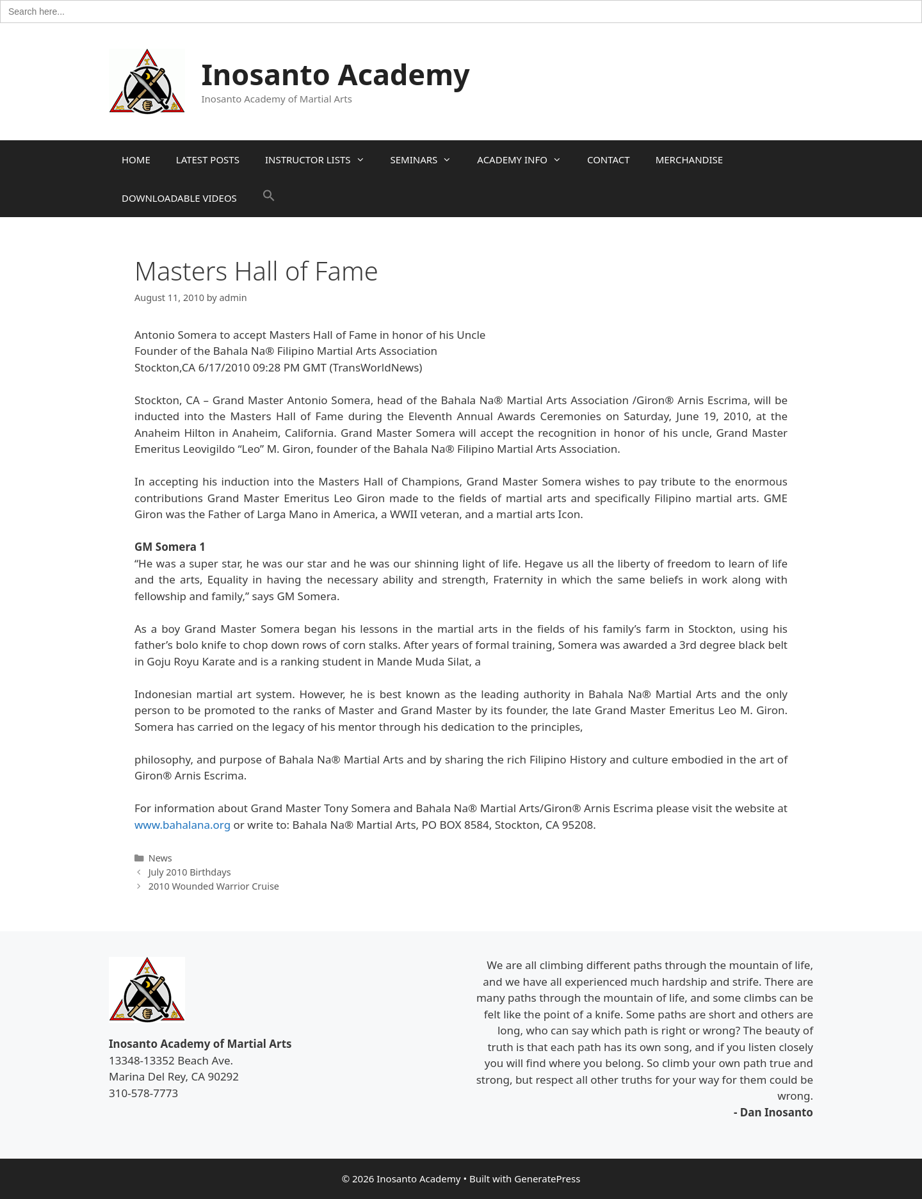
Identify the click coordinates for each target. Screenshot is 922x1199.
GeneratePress (547, 1178)
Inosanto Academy (336, 74)
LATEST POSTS (207, 159)
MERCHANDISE (689, 159)
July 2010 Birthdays (190, 872)
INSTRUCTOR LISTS (321, 159)
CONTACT (608, 159)
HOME (136, 159)
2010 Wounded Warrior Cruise (214, 886)
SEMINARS (428, 159)
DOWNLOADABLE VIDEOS (179, 198)
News (160, 858)
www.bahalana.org (182, 824)
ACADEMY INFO (525, 159)
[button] (269, 198)
